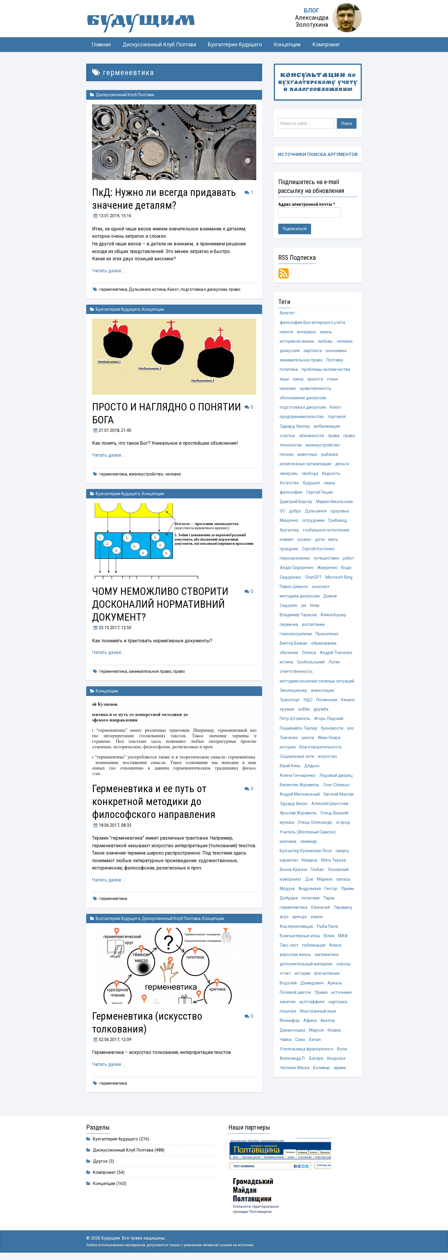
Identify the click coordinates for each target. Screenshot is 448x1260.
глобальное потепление (326, 531)
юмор (298, 379)
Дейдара (289, 901)
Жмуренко (327, 569)
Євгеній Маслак (339, 797)
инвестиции (322, 692)
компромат (290, 882)
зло (350, 731)
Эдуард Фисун (294, 806)
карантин (289, 863)
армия (340, 1072)
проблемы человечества (326, 370)
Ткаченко (289, 740)
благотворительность (320, 750)
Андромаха (309, 892)
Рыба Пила (327, 930)
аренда (299, 920)
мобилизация (327, 426)
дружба (320, 711)
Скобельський (311, 664)
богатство (289, 484)
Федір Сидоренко (296, 569)
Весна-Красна (293, 873)
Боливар (321, 1072)
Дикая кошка (292, 1034)
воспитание (313, 626)
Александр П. (293, 1063)
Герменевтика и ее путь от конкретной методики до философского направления (156, 801)
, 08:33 (111, 825)
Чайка (285, 1044)
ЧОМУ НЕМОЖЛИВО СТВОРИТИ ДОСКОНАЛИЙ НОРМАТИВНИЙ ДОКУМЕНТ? (162, 604)
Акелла (327, 1025)
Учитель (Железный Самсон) (308, 835)
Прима (321, 996)
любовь (325, 341)
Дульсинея (139, 289)
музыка (287, 825)
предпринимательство (302, 417)
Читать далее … (108, 271)
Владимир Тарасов (298, 616)
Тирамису (343, 911)
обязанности (311, 436)
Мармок (324, 882)
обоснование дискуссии (303, 398)
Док (309, 882)
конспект (321, 588)
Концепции (287, 44)
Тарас (329, 901)
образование (324, 645)
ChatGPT (313, 579)
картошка (338, 1006)
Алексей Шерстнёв (329, 806)
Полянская (326, 702)
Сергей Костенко (318, 550)
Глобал (317, 873)
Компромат (326, 44)
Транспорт (290, 702)
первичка (289, 626)
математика (326, 958)
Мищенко (289, 521)
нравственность (315, 389)
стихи (332, 379)
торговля (337, 417)
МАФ (343, 939)
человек (173, 474)
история (288, 750)
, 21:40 (111, 430)
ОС (282, 512)
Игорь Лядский (328, 721)
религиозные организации (305, 465)
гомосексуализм (296, 636)
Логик (334, 664)
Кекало (348, 702)
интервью (306, 332)
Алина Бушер (333, 616)
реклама (288, 844)
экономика (336, 351)
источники (341, 996)
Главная (101, 44)
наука (329, 484)
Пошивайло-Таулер (298, 731)
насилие (288, 389)
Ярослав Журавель (298, 816)
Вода (346, 569)
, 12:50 (111, 627)
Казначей (320, 911)
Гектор (331, 892)
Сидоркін (288, 607)
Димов (330, 597)
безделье (336, 1063)
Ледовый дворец (336, 778)
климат (287, 541)
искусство (327, 759)
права (334, 436)
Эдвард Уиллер (295, 426)
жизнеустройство (146, 474)
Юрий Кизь (290, 768)
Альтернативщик (296, 930)
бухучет (287, 313)
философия (291, 493)
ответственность (296, 673)
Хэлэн (315, 1044)
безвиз (334, 1034)
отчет (285, 977)
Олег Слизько (336, 787)
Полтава (334, 360)
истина (159, 289)
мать (333, 541)
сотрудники (313, 521)
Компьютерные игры (300, 939)
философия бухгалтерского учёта (312, 322)
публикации (313, 949)
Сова (300, 1044)
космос (304, 541)
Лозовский (338, 873)
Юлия (329, 939)
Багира (316, 1063)
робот (348, 560)
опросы (343, 968)
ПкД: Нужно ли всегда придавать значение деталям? (167, 198)
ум (303, 607)
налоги (286, 332)
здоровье (339, 512)
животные (307, 455)
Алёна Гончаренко (297, 778)
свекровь (289, 474)
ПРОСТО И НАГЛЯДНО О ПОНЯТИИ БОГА (145, 413)
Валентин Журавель (299, 787)
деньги (342, 465)
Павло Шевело (294, 588)
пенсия (286, 455)
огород (343, 825)
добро (295, 512)
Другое (100, 1161)
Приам (347, 892)
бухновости (332, 731)
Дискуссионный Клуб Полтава (159, 44)
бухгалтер (289, 531)
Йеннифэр (290, 1025)
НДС (308, 702)
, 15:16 (111, 215)
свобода (310, 474)
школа (308, 740)
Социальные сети (297, 759)
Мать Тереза (333, 863)
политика (289, 370)
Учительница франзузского (306, 1053)
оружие (287, 711)
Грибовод (337, 521)
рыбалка (329, 455)
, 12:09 (111, 1039)
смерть (342, 854)
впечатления (327, 977)
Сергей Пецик (319, 493)
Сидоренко (290, 579)
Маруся (316, 1034)
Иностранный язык (318, 1015)
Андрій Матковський (300, 797)
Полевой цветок (295, 996)
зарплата (312, 351)
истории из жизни (297, 341)
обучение (289, 655)
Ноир (315, 607)
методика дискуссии (300, 597)
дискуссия (290, 351)
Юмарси (309, 863)
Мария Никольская (334, 502)
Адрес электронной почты (306, 204)
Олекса (309, 655)
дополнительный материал (306, 968)
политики (310, 901)
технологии (291, 446)
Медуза (287, 892)
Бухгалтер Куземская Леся (306, 854)
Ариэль (334, 987)
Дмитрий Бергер (296, 502)
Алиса (335, 949)
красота (315, 379)
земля (316, 920)
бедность (331, 474)
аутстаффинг (312, 1006)
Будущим (144, 21)
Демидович (312, 987)
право (234, 289)
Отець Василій (334, 816)
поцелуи (288, 1015)
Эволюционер (293, 692)
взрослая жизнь (295, 958)
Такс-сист (289, 949)
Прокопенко (327, 636)
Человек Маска (294, 1072)
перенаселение (295, 560)
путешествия (326, 560)
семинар (308, 844)
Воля (342, 1053)
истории (302, 977)
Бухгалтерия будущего (235, 44)
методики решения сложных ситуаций (317, 683)
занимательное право (150, 671)
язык (284, 379)
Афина (310, 1025)
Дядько (312, 768)
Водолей (288, 987)
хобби (304, 711)
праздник (289, 550)
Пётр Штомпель (295, 721)
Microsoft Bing (338, 579)
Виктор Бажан (293, 645)
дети (320, 541)
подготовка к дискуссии (204, 289)
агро (284, 920)
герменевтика (113, 289)
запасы (343, 882)
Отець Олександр (315, 825)
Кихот (173, 289)
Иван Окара (329, 740)
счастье (287, 436)
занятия (288, 1006)
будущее (311, 484)
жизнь (326, 332)
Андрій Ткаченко (336, 655)
